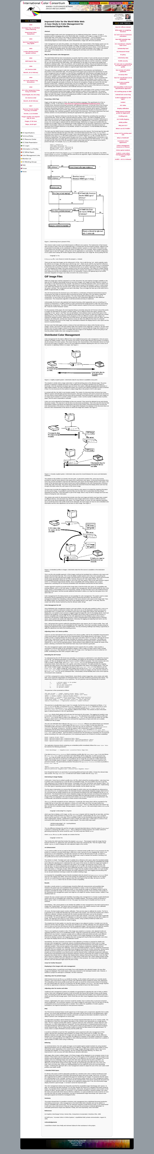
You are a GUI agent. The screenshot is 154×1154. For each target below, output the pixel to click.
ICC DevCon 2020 (30, 69)
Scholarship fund (123, 48)
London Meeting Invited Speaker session (30, 52)
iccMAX (123, 102)
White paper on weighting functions (123, 30)
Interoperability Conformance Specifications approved (123, 87)
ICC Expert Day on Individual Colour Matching (31, 28)
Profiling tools (123, 116)
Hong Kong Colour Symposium (31, 33)
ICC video (123, 105)
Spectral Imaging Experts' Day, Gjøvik (31, 42)
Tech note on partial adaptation (123, 83)
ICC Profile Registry (123, 119)
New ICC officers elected (123, 27)
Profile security (123, 61)
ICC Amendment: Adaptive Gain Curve (123, 44)
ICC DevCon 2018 (30, 98)
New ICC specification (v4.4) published (123, 78)
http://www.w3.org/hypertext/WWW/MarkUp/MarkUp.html (82, 103)
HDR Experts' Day (30, 61)
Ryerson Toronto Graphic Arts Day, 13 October (31, 109)
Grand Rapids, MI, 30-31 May (31, 94)
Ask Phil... (129, 20)
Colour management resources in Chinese (123, 146)
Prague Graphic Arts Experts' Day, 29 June (31, 117)
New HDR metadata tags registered (123, 40)
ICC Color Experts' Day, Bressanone (31, 81)
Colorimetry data (123, 57)
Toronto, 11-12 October (31, 113)
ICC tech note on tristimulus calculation (123, 35)
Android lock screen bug (123, 94)
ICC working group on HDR (123, 91)
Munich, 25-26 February (30, 101)
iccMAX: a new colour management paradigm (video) (123, 154)
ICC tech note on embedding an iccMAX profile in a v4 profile (123, 65)
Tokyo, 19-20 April (30, 124)
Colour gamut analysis (123, 150)
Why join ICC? (123, 125)
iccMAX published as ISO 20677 (123, 98)
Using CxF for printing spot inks (123, 133)
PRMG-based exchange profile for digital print (123, 112)
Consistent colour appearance (123, 141)
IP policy (123, 54)
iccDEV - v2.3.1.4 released (123, 159)
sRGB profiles (123, 122)
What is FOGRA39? (123, 138)
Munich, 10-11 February (30, 72)
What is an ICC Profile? (123, 128)
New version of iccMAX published (123, 70)
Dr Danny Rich (123, 74)
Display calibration (123, 108)
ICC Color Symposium (29, 90)
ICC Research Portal (123, 51)
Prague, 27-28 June (31, 121)
